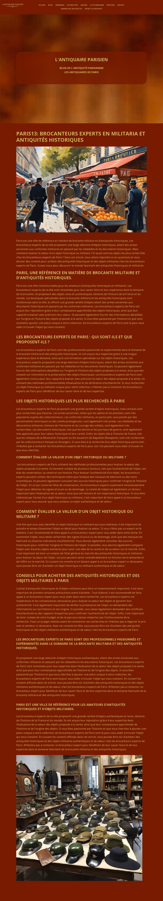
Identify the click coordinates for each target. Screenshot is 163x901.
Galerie (84, 5)
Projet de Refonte (93, 9)
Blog (50, 5)
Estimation (72, 5)
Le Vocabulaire (97, 5)
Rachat (120, 5)
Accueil (42, 5)
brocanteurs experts (39, 257)
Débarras (60, 5)
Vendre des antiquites (71, 9)
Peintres (111, 5)
